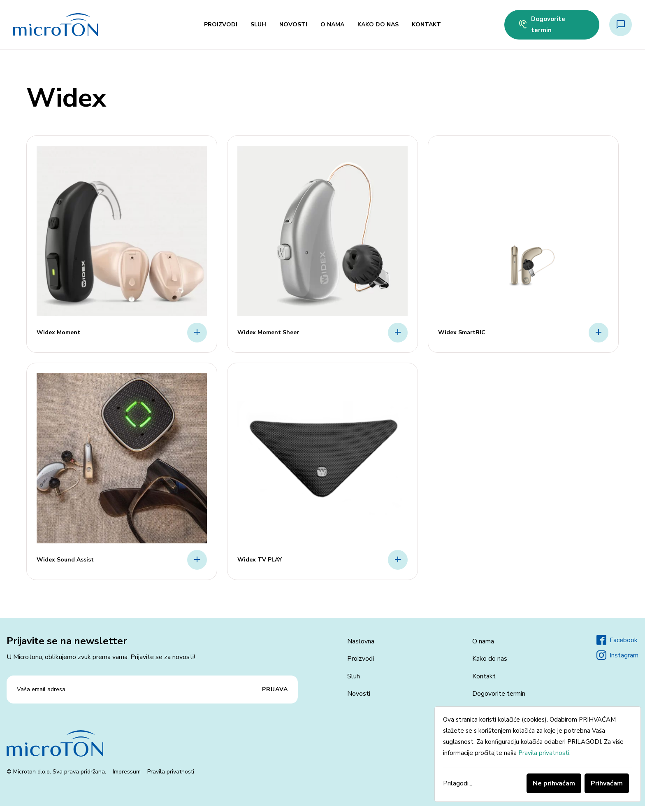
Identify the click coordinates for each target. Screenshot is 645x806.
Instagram (617, 655)
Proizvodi (220, 24)
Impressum (127, 772)
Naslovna (360, 641)
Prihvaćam (607, 783)
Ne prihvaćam (554, 783)
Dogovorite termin (541, 24)
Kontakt (426, 24)
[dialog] (537, 754)
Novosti (293, 24)
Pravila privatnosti (170, 772)
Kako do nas (378, 24)
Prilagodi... (457, 783)
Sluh (258, 24)
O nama (332, 24)
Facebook (617, 640)
